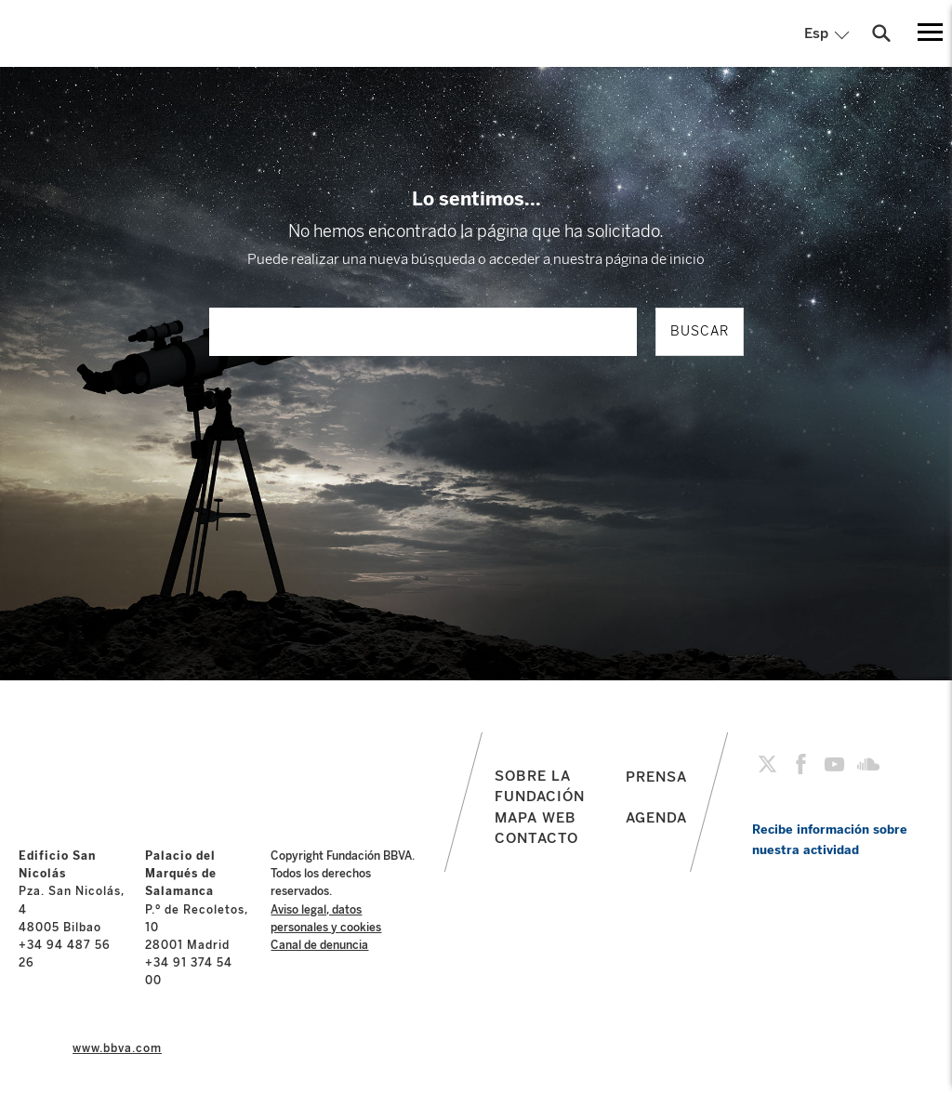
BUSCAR (699, 331)
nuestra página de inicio (629, 259)
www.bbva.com (117, 1048)
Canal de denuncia (319, 945)
